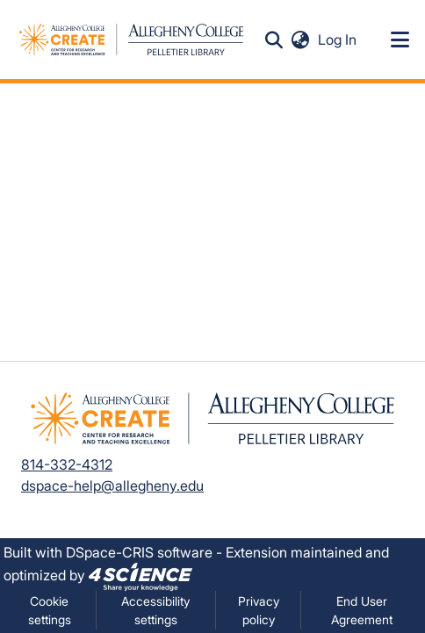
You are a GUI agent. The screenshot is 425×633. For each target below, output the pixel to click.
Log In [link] (338, 39)
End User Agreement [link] (362, 610)
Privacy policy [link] (258, 610)
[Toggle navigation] (400, 39)
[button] (274, 39)
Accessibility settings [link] (155, 610)
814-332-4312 (66, 464)
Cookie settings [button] (49, 610)
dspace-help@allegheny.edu (112, 485)
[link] (140, 575)
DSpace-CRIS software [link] (139, 552)
